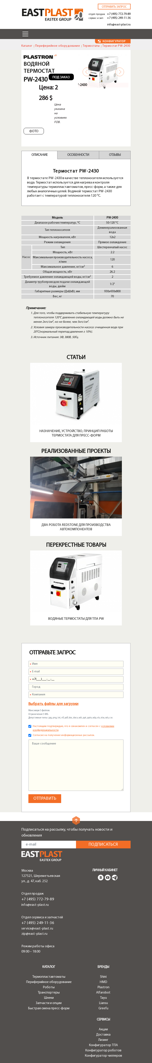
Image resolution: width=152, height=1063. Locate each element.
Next (119, 72)
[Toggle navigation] (25, 34)
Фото (33, 131)
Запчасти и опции (49, 1003)
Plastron (103, 987)
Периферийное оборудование (57, 46)
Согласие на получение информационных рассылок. (64, 735)
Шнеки (49, 998)
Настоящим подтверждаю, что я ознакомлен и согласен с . (73, 728)
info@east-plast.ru (119, 24)
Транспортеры (49, 992)
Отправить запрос (114, 6)
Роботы (49, 987)
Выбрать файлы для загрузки (53, 704)
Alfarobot (103, 992)
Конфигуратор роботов (103, 1050)
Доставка (103, 1034)
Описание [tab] (39, 155)
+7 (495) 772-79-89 (119, 14)
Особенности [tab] (78, 155)
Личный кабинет (104, 870)
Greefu (103, 1008)
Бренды (103, 967)
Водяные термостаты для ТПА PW (76, 619)
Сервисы (103, 1019)
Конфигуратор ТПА (103, 1045)
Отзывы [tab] (115, 155)
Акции (103, 1029)
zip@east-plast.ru (34, 934)
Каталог (26, 46)
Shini (103, 977)
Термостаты (91, 46)
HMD (103, 982)
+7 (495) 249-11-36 (119, 18)
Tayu (103, 998)
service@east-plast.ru (37, 928)
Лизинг (103, 1040)
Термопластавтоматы (48, 977)
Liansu (103, 1003)
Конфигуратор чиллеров (103, 1056)
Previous (87, 72)
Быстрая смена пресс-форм (48, 1008)
